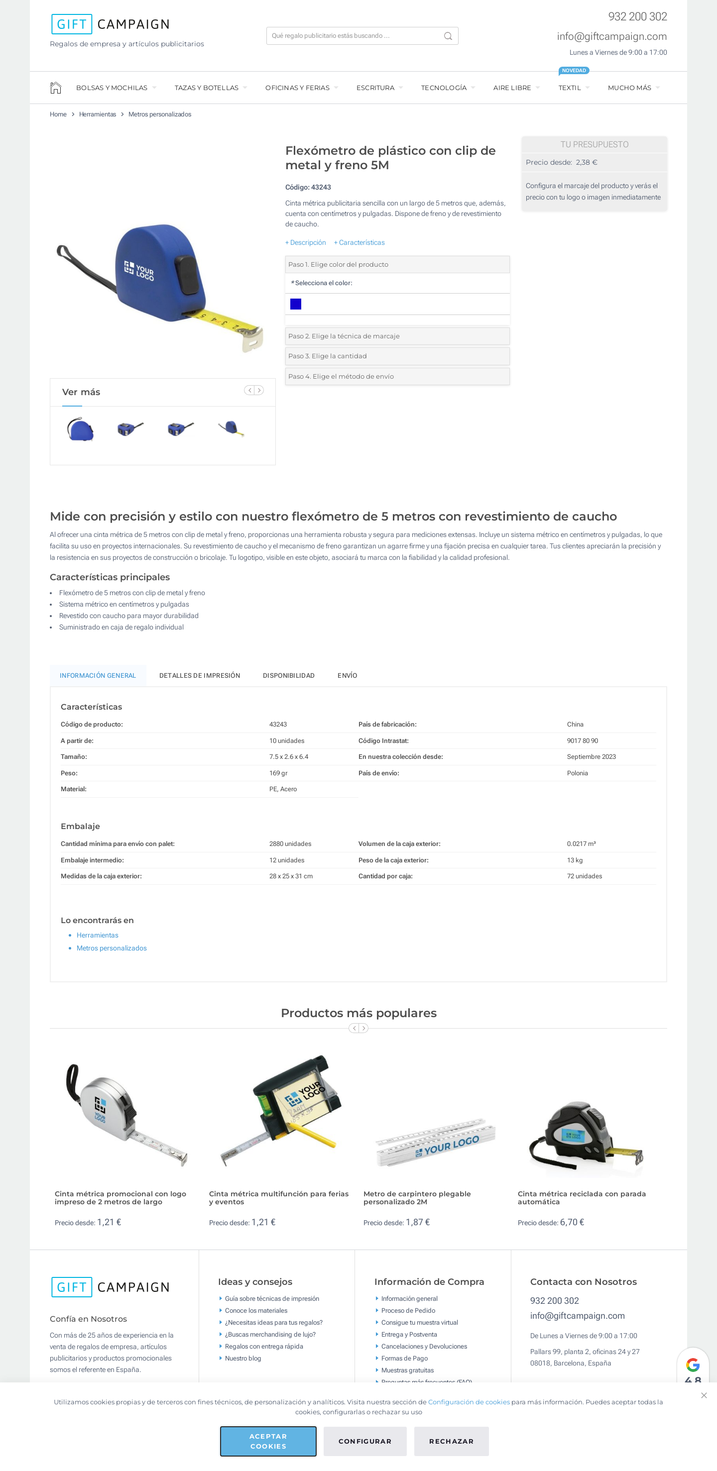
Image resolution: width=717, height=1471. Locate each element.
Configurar (365, 1441)
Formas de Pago (404, 1362)
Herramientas (98, 114)
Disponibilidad (289, 680)
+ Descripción (305, 242)
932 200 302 (637, 16)
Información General (98, 680)
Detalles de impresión (199, 680)
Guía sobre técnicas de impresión (272, 1302)
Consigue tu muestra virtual (419, 1326)
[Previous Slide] (249, 390)
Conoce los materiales (256, 1314)
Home (58, 114)
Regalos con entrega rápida (264, 1350)
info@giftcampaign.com (612, 36)
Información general (409, 1302)
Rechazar (451, 1441)
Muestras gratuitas (407, 1374)
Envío (348, 680)
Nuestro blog (243, 1362)
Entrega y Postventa (409, 1338)
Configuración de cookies (469, 1402)
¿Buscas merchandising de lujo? (270, 1338)
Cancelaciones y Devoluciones (424, 1350)
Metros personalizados (159, 114)
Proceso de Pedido (408, 1314)
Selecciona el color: (321, 283)
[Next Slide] (259, 390)
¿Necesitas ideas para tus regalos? (274, 1326)
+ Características (359, 242)
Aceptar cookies (268, 1441)
